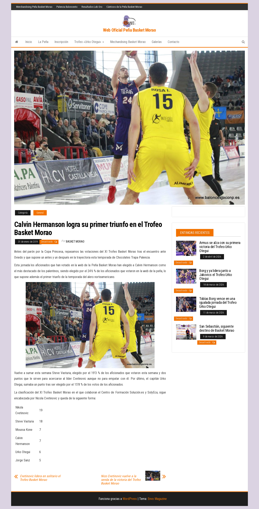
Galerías (157, 42)
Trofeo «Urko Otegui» (89, 42)
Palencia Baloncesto (66, 6)
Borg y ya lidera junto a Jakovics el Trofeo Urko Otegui (215, 274)
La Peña (43, 42)
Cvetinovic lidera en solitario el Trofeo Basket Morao (40, 478)
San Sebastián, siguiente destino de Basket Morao (216, 328)
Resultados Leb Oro (92, 6)
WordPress (130, 499)
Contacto (173, 42)
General (40, 212)
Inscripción (61, 42)
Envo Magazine (157, 499)
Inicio (28, 42)
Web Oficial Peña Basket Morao (129, 30)
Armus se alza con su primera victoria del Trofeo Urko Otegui (219, 247)
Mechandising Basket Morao (128, 42)
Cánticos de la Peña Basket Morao (124, 6)
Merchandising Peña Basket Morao (34, 6)
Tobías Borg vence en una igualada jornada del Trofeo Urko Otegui (217, 302)
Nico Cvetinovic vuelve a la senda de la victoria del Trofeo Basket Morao (121, 479)
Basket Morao (75, 241)
